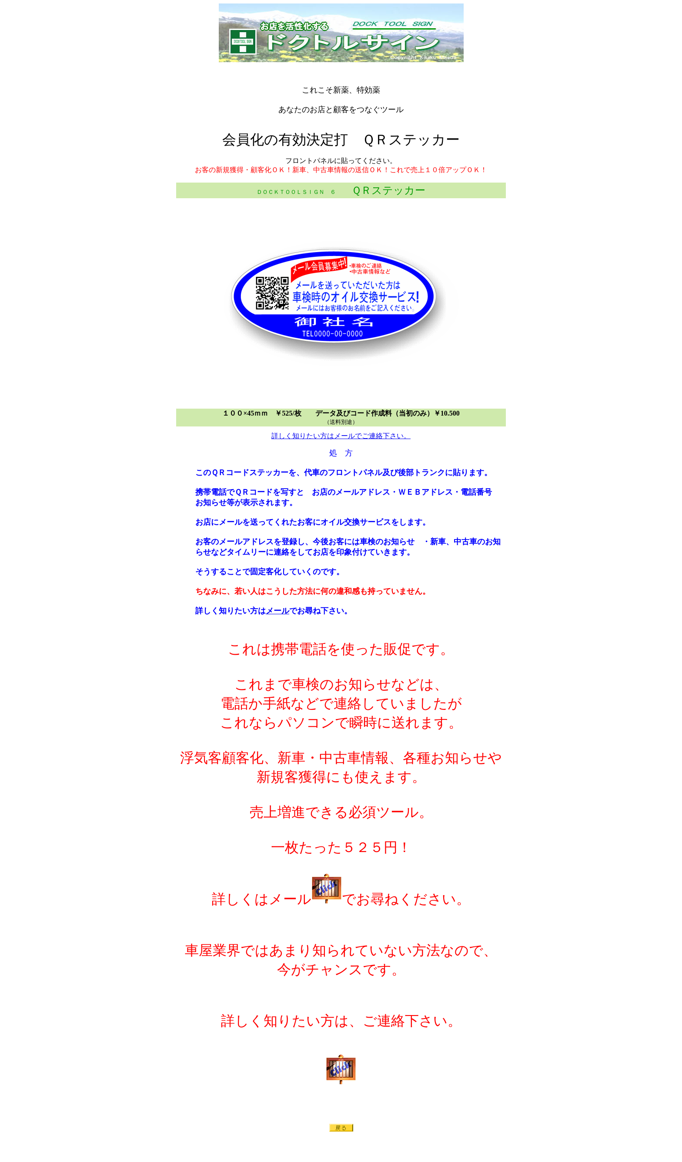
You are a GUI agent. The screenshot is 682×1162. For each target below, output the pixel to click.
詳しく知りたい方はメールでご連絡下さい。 (341, 435)
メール (277, 610)
